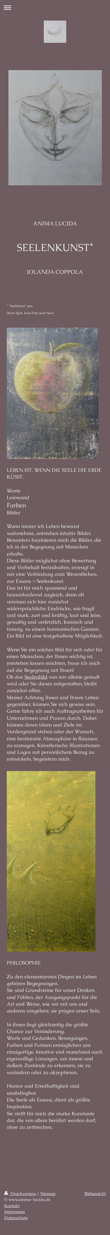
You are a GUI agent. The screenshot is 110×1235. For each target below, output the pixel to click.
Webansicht (95, 1193)
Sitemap (48, 1193)
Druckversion (20, 1193)
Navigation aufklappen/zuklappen (55, 7)
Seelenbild (35, 677)
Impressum (14, 1211)
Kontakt (12, 1206)
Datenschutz (16, 1218)
